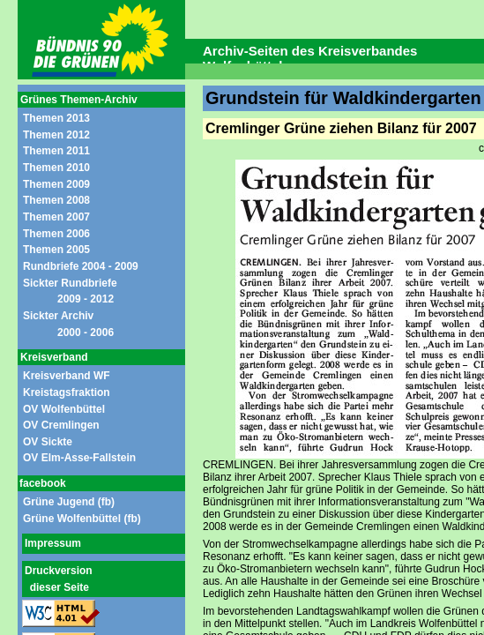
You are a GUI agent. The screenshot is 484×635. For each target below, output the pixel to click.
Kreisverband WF (66, 376)
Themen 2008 (56, 200)
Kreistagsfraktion (66, 392)
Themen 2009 (56, 184)
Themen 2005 (56, 249)
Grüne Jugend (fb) (69, 502)
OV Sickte (47, 442)
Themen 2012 (56, 135)
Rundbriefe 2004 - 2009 (80, 266)
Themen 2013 (56, 118)
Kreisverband (54, 357)
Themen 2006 (56, 234)
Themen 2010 (56, 167)
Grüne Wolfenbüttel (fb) (82, 518)
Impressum (53, 543)
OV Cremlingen (61, 425)
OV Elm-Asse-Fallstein (79, 458)
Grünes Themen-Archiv (79, 99)
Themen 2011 (56, 151)
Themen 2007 (56, 217)
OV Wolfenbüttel (64, 409)
